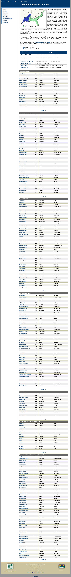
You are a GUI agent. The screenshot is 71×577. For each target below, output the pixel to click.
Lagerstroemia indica (23, 494)
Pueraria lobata (22, 357)
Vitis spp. (21, 442)
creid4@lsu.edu (40, 565)
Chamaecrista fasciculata (24, 316)
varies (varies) (24, 65)
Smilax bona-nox (22, 268)
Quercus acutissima (23, 525)
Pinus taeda (21, 256)
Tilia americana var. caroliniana (25, 374)
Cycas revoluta (22, 481)
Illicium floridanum (22, 143)
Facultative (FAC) (24, 59)
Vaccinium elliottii (22, 188)
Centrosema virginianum (23, 477)
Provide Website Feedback (31, 572)
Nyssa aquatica (22, 91)
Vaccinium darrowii (22, 383)
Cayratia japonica (22, 471)
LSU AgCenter (61, 570)
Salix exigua (21, 540)
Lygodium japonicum (23, 245)
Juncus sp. (21, 446)
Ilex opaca (21, 236)
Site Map (5, 11)
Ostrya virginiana (22, 344)
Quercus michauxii (22, 166)
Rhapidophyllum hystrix (23, 175)
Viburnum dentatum (23, 385)
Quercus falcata (22, 361)
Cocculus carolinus (22, 221)
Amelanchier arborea (23, 297)
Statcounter (35, 576)
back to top (43, 110)
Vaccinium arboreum (23, 381)
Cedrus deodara (22, 475)
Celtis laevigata (22, 124)
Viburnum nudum (22, 190)
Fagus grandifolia (22, 323)
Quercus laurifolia (22, 163)
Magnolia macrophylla (23, 500)
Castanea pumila (22, 469)
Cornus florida (22, 399)
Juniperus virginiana (23, 333)
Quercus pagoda (22, 168)
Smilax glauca (22, 270)
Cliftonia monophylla (23, 80)
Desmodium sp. (22, 427)
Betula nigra (21, 120)
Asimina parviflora (22, 302)
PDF (24, 47)
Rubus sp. (21, 434)
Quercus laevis (22, 529)
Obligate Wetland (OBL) (26, 54)
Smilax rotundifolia (22, 272)
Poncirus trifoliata (22, 521)
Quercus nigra (22, 262)
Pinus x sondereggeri (23, 514)
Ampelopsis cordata (23, 206)
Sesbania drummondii (23, 181)
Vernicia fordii (22, 553)
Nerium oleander (22, 506)
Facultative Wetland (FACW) (27, 56)
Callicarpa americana (23, 308)
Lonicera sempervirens (23, 338)
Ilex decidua (21, 137)
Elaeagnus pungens (23, 485)
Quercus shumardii (22, 264)
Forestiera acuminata (23, 86)
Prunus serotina (22, 355)
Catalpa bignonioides (23, 393)
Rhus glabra (21, 534)
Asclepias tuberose (22, 466)
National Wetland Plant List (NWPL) (42, 42)
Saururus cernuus (22, 101)
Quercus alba (21, 359)
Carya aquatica (22, 73)
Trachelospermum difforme (24, 186)
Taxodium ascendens (23, 103)
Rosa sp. (21, 432)
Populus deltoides (22, 258)
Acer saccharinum (22, 204)
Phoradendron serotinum (24, 510)
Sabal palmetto (22, 266)
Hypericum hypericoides (23, 234)
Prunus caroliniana (22, 353)
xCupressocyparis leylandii (24, 555)
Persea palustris (22, 156)
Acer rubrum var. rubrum (23, 458)
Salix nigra (21, 99)
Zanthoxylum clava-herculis (24, 287)
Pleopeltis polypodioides (23, 517)
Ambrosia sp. (21, 423)
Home (4, 9)
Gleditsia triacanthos (23, 230)
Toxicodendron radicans (23, 277)
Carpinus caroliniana (23, 217)
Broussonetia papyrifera (23, 306)
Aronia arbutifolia (22, 464)
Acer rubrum (21, 202)
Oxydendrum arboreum (23, 346)
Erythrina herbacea (22, 487)
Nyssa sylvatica (22, 253)
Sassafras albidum (22, 368)
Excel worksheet (27, 48)
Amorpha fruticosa (22, 116)
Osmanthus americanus (23, 508)
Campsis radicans (22, 215)
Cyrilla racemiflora (22, 128)
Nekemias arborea (22, 251)
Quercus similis (22, 171)
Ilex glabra (21, 139)
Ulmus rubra (21, 283)
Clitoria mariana (22, 320)
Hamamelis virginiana (23, 331)
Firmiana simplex (22, 489)
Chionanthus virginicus (23, 318)
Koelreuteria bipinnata (23, 492)
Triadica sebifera (22, 279)
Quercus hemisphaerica (23, 363)
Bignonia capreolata (23, 213)
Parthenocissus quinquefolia (24, 348)
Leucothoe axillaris (22, 146)
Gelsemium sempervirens (24, 329)
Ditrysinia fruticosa (22, 483)
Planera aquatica (22, 95)
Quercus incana (22, 527)
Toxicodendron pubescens (24, 376)
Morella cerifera (22, 249)
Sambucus (21, 542)
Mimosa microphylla (23, 504)
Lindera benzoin (22, 148)
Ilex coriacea (21, 135)
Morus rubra (21, 342)
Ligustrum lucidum (22, 498)
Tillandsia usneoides (23, 275)
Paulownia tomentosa (23, 405)
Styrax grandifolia (22, 372)
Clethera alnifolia (22, 126)
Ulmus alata (21, 378)
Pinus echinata (22, 512)
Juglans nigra (21, 401)
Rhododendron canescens (24, 177)
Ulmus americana (22, 281)
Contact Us (5, 22)
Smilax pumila (22, 412)
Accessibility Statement (40, 572)
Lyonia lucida (21, 150)
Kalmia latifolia (22, 335)
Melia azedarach (22, 403)
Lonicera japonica (22, 243)
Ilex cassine (21, 133)
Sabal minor (21, 179)
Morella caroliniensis (23, 154)
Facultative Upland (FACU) (27, 61)
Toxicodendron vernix (23, 106)
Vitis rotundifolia (22, 285)
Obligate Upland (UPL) (26, 63)
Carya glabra (21, 312)
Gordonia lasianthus (23, 131)
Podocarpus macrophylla (24, 519)
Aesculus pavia (22, 295)
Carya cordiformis (22, 219)
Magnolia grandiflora (23, 247)
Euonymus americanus (23, 228)
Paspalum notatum (22, 350)
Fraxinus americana (23, 325)
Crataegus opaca (22, 82)
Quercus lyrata (22, 97)
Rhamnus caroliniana (23, 366)
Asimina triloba (22, 304)
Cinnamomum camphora (23, 397)
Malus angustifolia (22, 502)
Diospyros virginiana (23, 226)
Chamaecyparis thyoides (23, 78)
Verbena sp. (21, 438)
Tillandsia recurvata (23, 551)
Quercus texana (22, 173)
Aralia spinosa (22, 299)
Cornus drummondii (23, 223)
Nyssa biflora (21, 93)
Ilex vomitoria (21, 238)
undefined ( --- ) (24, 67)
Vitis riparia (21, 192)
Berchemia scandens (23, 211)
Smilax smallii (22, 544)
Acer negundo (22, 200)
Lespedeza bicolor (22, 496)
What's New (5, 12)
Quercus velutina (22, 532)
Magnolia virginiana (23, 152)
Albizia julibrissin (22, 460)
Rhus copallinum (22, 409)
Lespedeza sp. (22, 448)
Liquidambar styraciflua (23, 241)
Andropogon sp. (22, 462)
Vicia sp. (20, 440)
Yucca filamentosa (22, 557)
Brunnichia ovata (22, 122)
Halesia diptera (22, 232)
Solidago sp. (21, 436)
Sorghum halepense (23, 370)
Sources (5, 20)
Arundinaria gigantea (23, 118)
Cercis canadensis (22, 395)
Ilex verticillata (22, 141)
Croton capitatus (22, 479)
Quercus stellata (22, 407)
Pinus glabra (21, 159)
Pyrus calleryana (22, 523)
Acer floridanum (22, 456)
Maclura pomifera (22, 340)
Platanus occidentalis (23, 161)
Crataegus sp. (21, 425)
